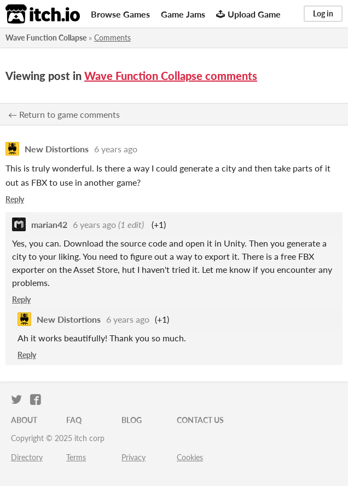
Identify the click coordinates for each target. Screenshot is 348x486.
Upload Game (248, 14)
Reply (14, 199)
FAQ (74, 420)
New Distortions (57, 149)
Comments (112, 37)
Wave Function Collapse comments (170, 75)
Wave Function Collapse (45, 37)
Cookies (190, 457)
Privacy (133, 457)
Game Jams (183, 14)
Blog (131, 420)
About (24, 420)
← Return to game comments (64, 114)
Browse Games (120, 14)
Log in (323, 13)
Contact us (200, 420)
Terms (76, 457)
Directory (27, 457)
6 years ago (115, 149)
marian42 (49, 224)
